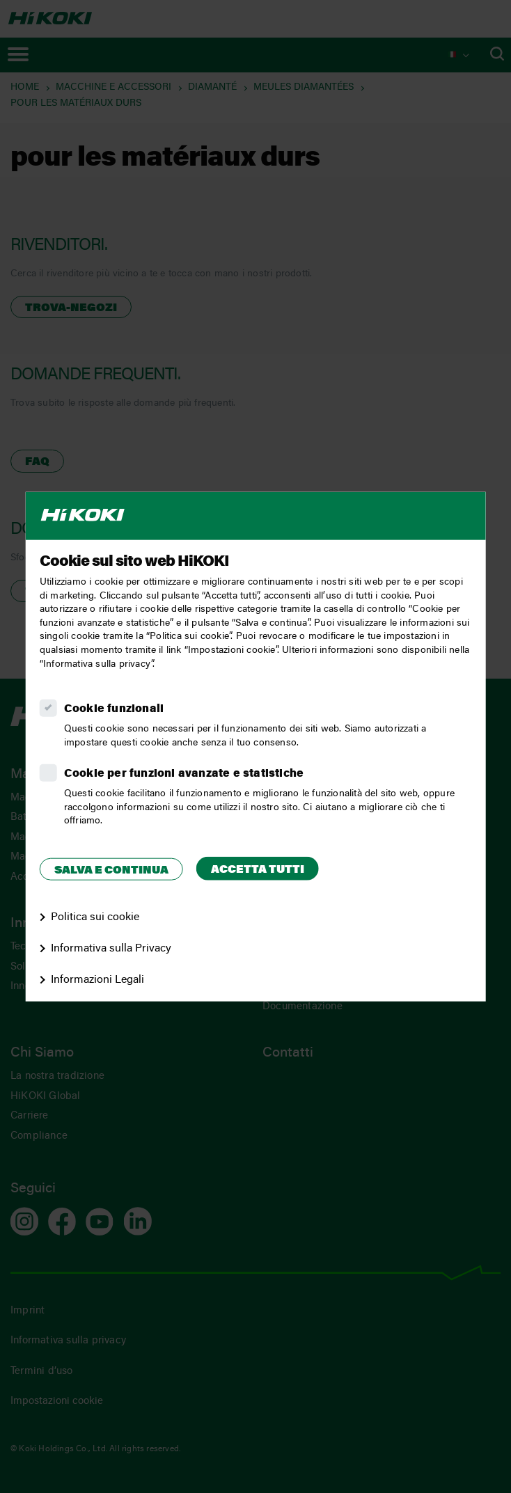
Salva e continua (111, 870)
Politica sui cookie (95, 917)
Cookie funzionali (114, 709)
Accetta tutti (257, 869)
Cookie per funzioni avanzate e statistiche (184, 774)
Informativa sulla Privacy (111, 948)
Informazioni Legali (97, 979)
